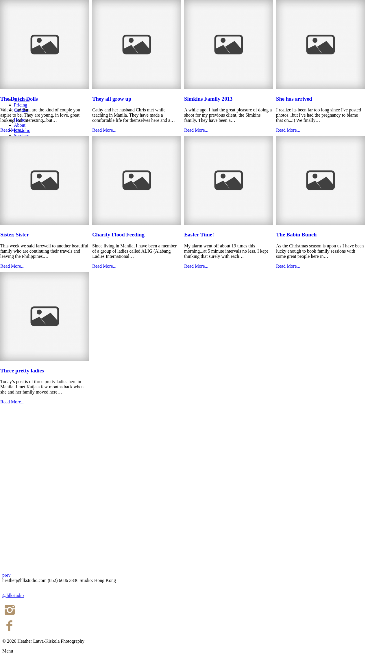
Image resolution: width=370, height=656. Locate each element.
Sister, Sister (14, 234)
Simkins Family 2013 (208, 99)
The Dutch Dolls (19, 99)
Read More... (12, 130)
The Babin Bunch (296, 234)
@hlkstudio (13, 595)
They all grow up (111, 99)
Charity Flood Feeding (118, 234)
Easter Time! (199, 234)
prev (6, 575)
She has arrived (294, 99)
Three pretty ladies (22, 370)
